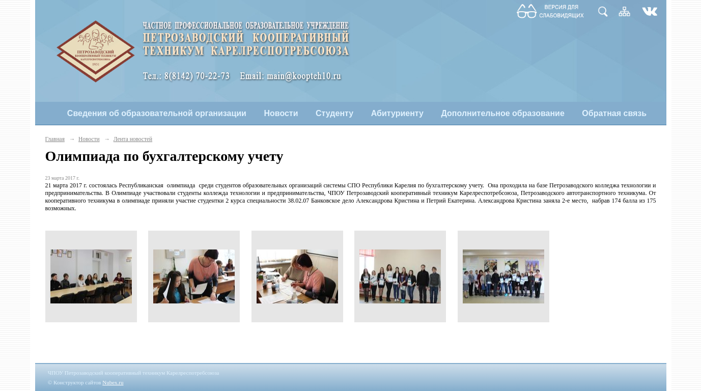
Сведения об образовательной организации (156, 113)
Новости (281, 113)
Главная (55, 139)
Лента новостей (133, 139)
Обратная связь (614, 113)
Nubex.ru (112, 382)
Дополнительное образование (502, 113)
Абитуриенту (397, 113)
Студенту (334, 113)
